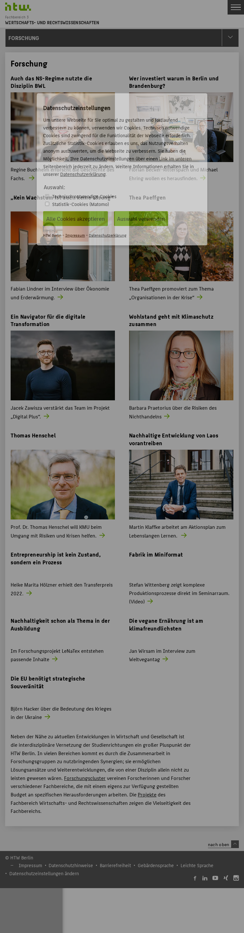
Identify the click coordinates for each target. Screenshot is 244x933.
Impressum (75, 235)
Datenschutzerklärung (82, 174)
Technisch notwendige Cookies (84, 196)
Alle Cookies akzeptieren (75, 218)
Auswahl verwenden (141, 218)
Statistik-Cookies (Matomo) (80, 204)
